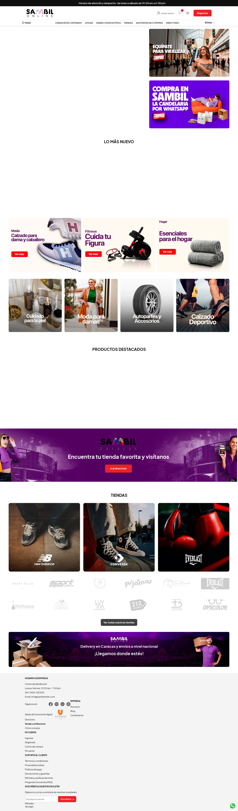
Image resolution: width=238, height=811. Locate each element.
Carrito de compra (34, 746)
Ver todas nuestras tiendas (119, 622)
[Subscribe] (67, 799)
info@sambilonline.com (43, 696)
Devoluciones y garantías (37, 773)
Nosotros (75, 706)
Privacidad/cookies (34, 765)
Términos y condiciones (36, 760)
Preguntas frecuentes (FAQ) (39, 782)
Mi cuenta (29, 750)
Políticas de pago (33, 769)
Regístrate (202, 13)
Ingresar (29, 738)
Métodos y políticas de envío (39, 777)
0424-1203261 (36, 692)
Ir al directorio (118, 468)
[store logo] (39, 13)
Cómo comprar (32, 728)
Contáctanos (76, 715)
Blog (72, 711)
